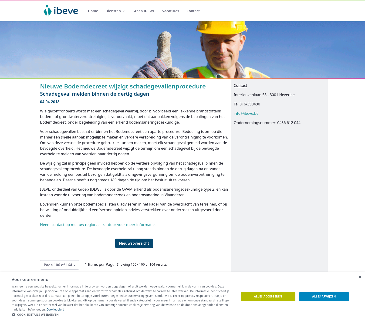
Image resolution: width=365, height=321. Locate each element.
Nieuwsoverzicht (134, 243)
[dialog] (182, 296)
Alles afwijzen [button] (324, 296)
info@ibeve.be (246, 113)
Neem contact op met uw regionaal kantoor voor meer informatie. (98, 224)
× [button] (360, 277)
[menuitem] (93, 11)
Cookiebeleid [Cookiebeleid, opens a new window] (55, 309)
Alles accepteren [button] (268, 296)
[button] (122, 315)
